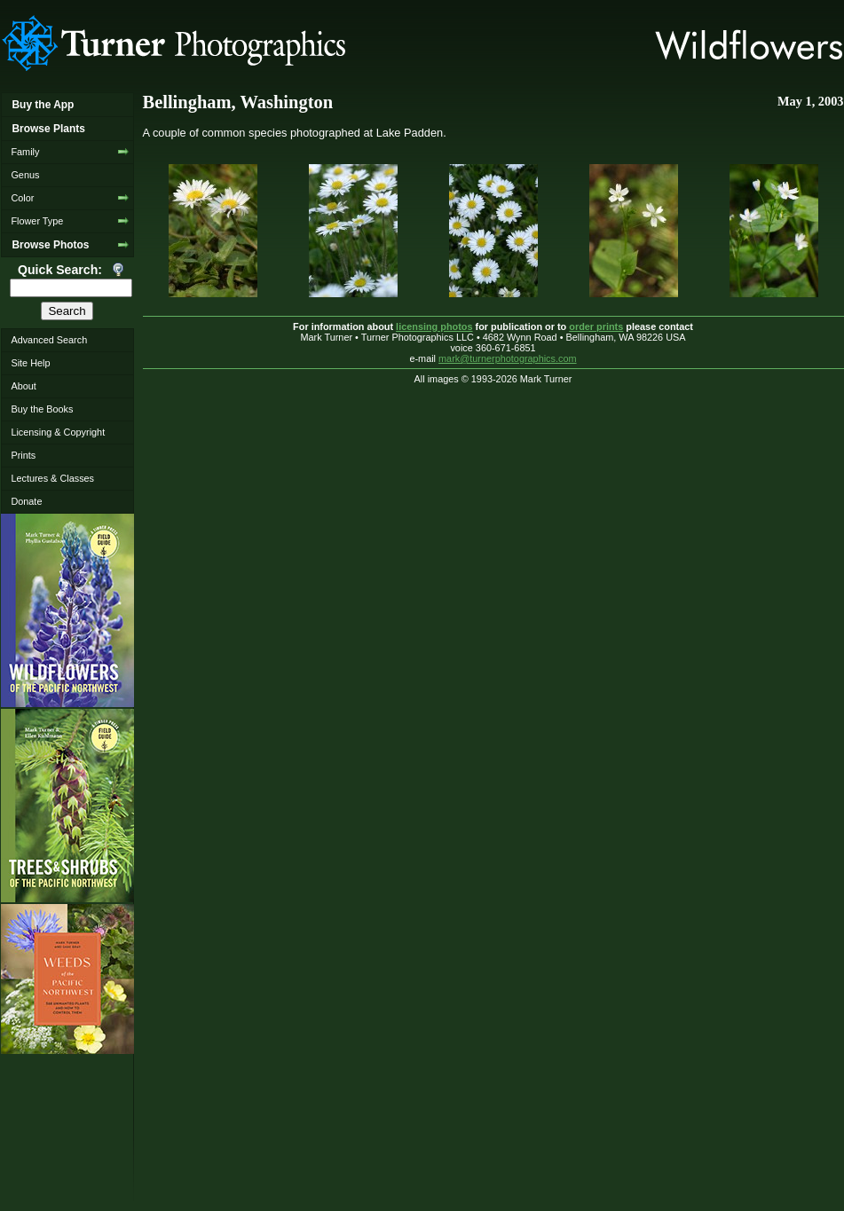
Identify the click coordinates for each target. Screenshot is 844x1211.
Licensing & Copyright (58, 432)
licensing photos (434, 326)
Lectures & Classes (52, 478)
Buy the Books (42, 409)
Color (22, 198)
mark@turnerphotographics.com (507, 358)
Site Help (30, 363)
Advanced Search (49, 339)
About (23, 386)
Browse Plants (48, 128)
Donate (26, 501)
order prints (596, 326)
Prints (23, 455)
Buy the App (43, 104)
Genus (25, 174)
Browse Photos (50, 245)
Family (25, 151)
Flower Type (37, 221)
